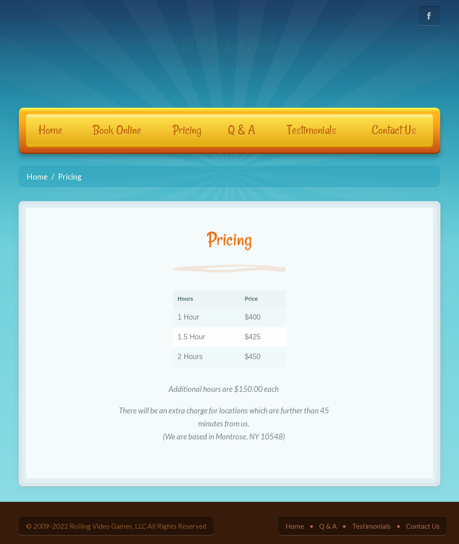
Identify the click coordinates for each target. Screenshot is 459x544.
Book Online (117, 130)
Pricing (187, 130)
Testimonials (311, 130)
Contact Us (394, 130)
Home (50, 130)
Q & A (241, 130)
